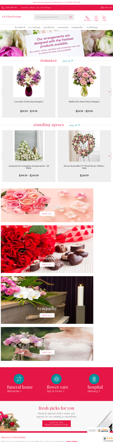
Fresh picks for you (56, 321)
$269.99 (84, 173)
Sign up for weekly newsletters (56, 334)
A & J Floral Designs (11, 16)
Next (109, 90)
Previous (3, 90)
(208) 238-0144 (11, 7)
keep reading (71, 352)
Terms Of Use (63, 440)
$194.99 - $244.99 (29, 173)
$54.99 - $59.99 (84, 109)
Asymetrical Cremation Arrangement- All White (29, 165)
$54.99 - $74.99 (28, 109)
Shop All (66, 58)
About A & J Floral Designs (13, 347)
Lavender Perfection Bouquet (28, 99)
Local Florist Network (90, 440)
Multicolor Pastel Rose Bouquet (84, 99)
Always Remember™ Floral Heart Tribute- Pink (84, 165)
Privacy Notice (75, 440)
